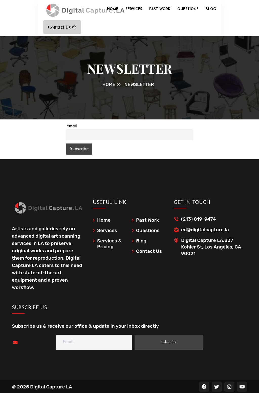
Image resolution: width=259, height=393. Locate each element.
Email (71, 126)
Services (133, 9)
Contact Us (62, 27)
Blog (211, 9)
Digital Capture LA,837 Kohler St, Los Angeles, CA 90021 (211, 246)
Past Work (159, 9)
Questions (188, 9)
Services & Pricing (109, 244)
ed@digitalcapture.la (205, 230)
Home (112, 9)
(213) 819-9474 (198, 219)
